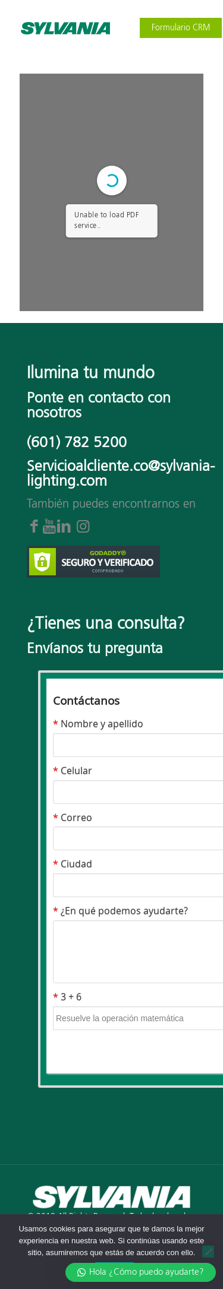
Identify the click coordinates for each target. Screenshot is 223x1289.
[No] (208, 1252)
